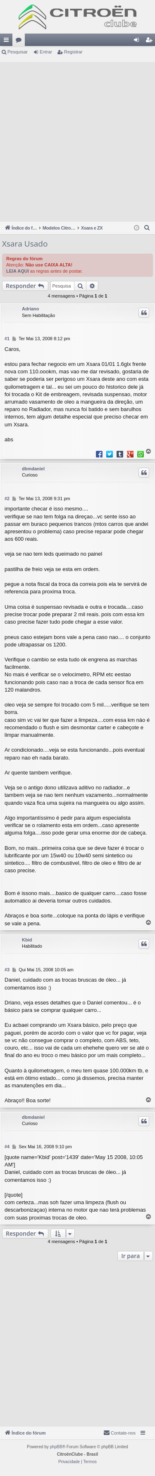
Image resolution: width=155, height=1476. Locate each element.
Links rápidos (7, 41)
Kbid (27, 939)
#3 (7, 969)
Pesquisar (17, 51)
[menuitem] (147, 227)
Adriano (30, 308)
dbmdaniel (33, 468)
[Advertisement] (77, 140)
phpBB (56, 1447)
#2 (7, 498)
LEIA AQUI (17, 271)
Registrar (73, 51)
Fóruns (20, 41)
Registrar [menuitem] (150, 41)
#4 (7, 1146)
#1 (7, 338)
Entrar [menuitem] (138, 41)
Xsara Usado (25, 243)
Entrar (46, 51)
